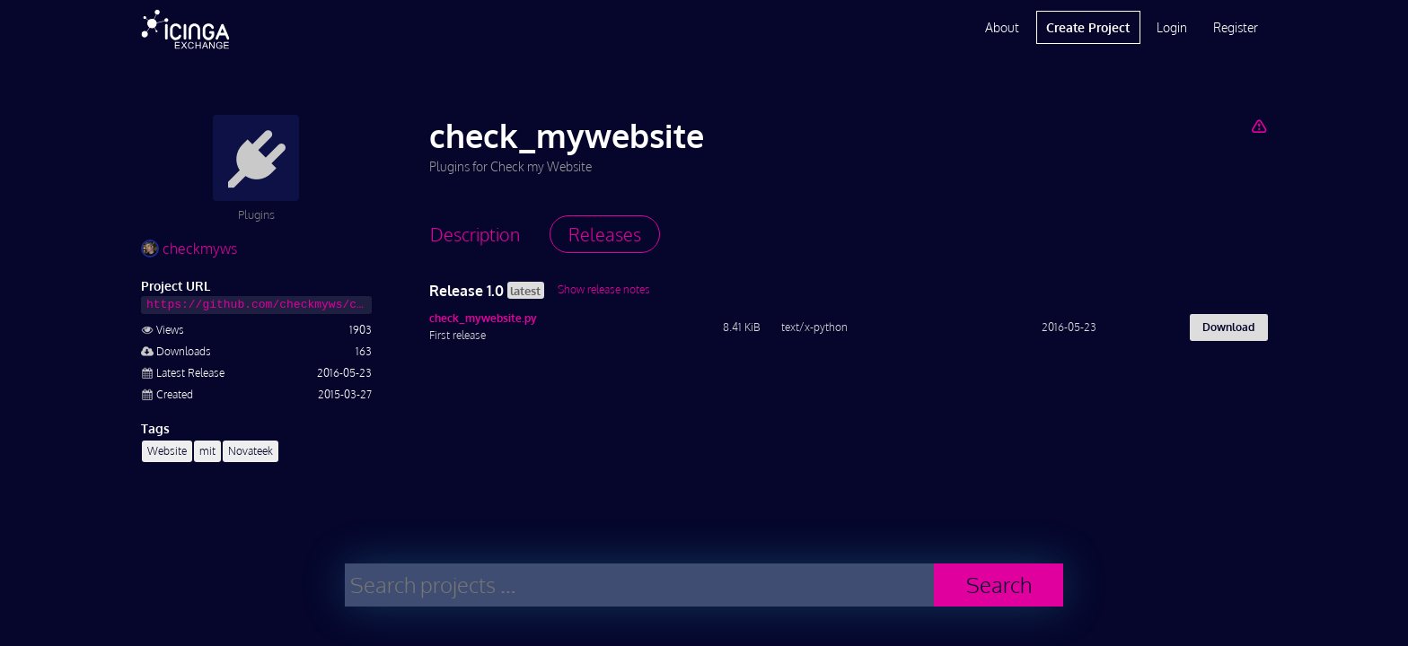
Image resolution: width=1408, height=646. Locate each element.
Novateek (250, 451)
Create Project (1088, 27)
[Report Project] (1258, 125)
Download (1228, 327)
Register (1235, 27)
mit (207, 451)
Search (999, 584)
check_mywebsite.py (483, 318)
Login (1172, 27)
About (1002, 27)
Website (167, 451)
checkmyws (189, 249)
